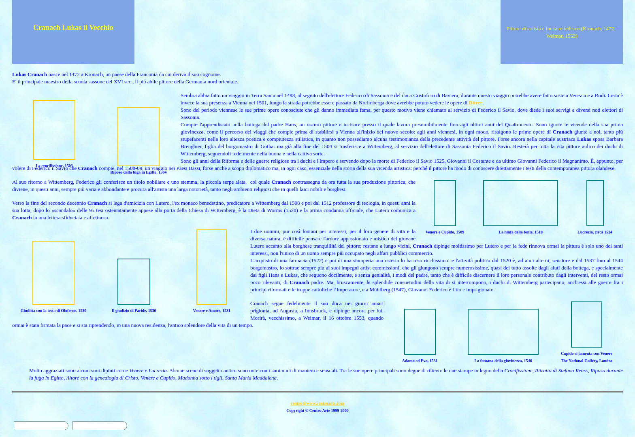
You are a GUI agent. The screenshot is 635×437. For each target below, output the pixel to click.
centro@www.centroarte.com (318, 403)
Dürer (475, 103)
